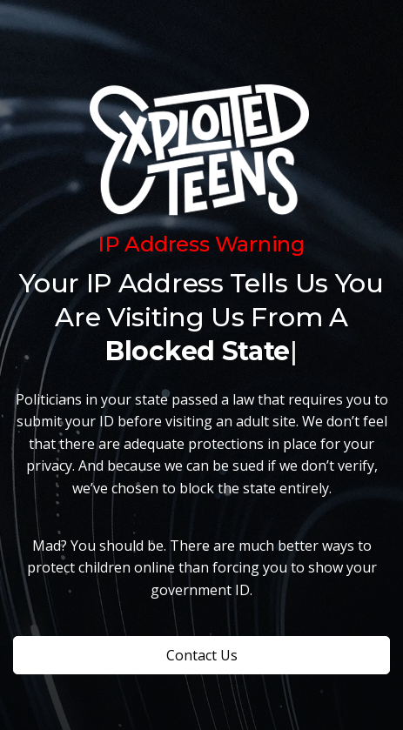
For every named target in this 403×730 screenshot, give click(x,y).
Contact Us (202, 655)
